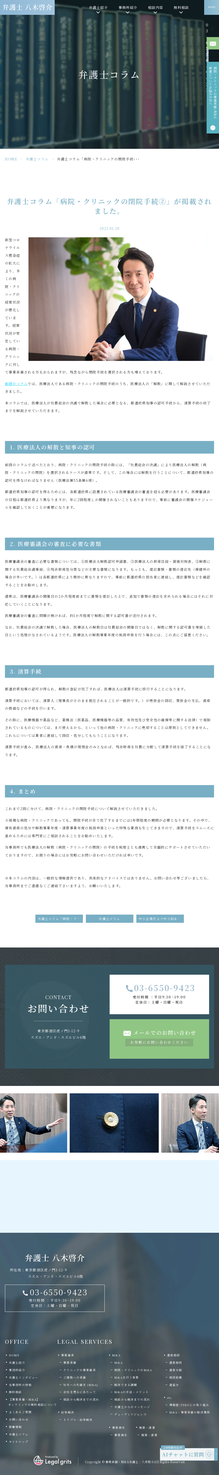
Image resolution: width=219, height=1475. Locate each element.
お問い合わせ (18, 1419)
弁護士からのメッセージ (132, 1407)
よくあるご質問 (20, 1412)
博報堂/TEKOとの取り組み (189, 1405)
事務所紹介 (17, 1370)
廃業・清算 (149, 1435)
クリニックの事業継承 (79, 1370)
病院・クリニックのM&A (133, 1370)
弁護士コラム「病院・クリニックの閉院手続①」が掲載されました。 (60, 918)
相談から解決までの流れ (81, 1399)
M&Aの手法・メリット (131, 1392)
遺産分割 (175, 1370)
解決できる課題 (125, 1385)
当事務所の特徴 (20, 1385)
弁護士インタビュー (23, 1377)
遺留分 (174, 1385)
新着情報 (15, 1427)
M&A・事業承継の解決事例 (189, 1412)
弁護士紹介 (17, 1363)
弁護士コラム (37, 158)
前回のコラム (16, 383)
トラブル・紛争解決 (78, 1420)
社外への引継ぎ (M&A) (80, 1385)
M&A (118, 1363)
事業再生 (120, 1435)
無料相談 (15, 1392)
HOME (11, 158)
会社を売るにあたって (79, 1392)
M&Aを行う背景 (126, 1377)
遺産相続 (175, 1363)
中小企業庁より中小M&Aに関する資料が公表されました (161, 918)
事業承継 (69, 1363)
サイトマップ (18, 1442)
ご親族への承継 (74, 1377)
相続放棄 (175, 1377)
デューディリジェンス (130, 1414)
